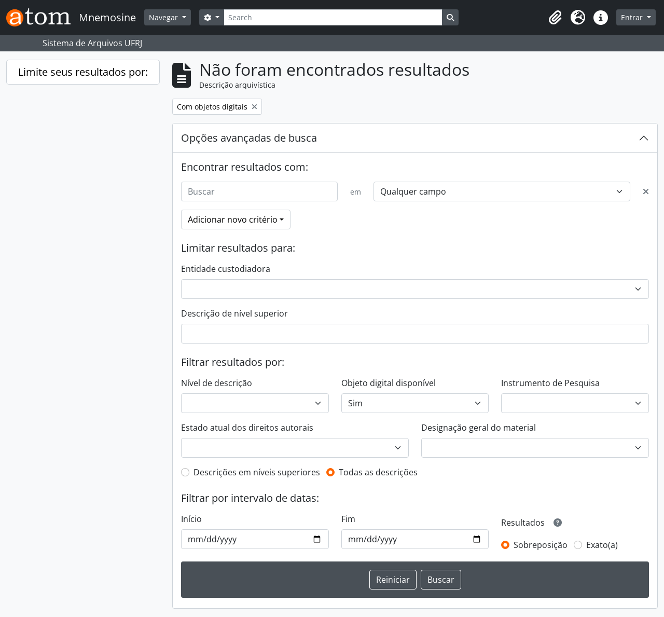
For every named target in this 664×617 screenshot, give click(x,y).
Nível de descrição (216, 383)
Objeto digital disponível (388, 383)
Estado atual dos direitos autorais (247, 427)
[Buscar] (259, 191)
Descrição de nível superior (234, 313)
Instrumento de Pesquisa (550, 383)
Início (191, 519)
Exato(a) (602, 545)
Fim (348, 519)
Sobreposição (541, 545)
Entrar (633, 17)
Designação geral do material (478, 427)
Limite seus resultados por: (83, 72)
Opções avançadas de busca (249, 138)
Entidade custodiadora (225, 269)
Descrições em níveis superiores (256, 472)
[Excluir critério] (646, 191)
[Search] (333, 17)
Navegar (164, 17)
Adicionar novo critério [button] (233, 219)
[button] (555, 17)
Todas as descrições (378, 472)
